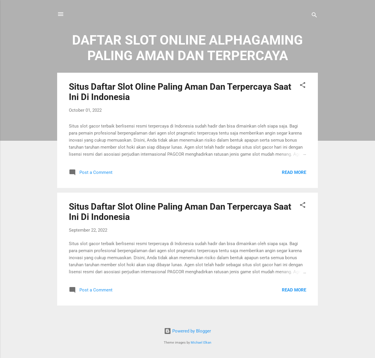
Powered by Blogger (187, 331)
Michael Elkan (201, 343)
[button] (302, 86)
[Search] (314, 16)
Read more (294, 172)
